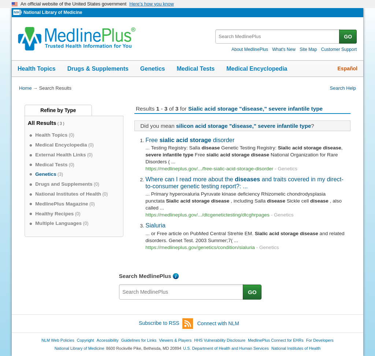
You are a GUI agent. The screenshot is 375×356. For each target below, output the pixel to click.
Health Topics (37, 69)
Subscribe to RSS (166, 323)
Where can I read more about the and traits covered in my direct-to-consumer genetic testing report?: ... (244, 182)
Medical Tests (196, 69)
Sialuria (155, 225)
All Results (42, 123)
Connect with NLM (218, 323)
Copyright (85, 340)
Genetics (152, 69)
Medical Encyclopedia (256, 69)
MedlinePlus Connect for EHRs (275, 340)
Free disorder (189, 140)
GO (348, 37)
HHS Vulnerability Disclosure (219, 340)
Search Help (343, 88)
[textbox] (277, 36)
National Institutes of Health (295, 348)
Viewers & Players (175, 340)
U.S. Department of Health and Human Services (226, 348)
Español (347, 68)
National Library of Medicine (52, 12)
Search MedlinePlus (145, 276)
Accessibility (108, 340)
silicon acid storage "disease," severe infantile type (243, 126)
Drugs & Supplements (98, 69)
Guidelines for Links (138, 340)
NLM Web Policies (57, 340)
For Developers (320, 340)
